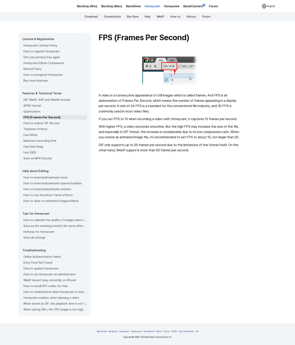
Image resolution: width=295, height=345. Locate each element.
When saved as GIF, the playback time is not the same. (55, 303)
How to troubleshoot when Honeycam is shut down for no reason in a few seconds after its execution (55, 292)
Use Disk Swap (33, 146)
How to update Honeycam (41, 268)
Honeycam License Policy (40, 45)
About (159, 331)
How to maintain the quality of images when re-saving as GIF (55, 220)
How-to (175, 16)
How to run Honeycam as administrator (49, 274)
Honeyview (171, 6)
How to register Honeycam (41, 51)
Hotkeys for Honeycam (39, 232)
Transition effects (35, 129)
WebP (160, 16)
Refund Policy (32, 69)
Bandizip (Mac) (111, 6)
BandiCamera (194, 6)
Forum (213, 6)
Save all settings (34, 237)
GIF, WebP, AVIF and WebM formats (47, 100)
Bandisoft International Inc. (159, 337)
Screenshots (112, 16)
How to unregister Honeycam (43, 75)
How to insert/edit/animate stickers (47, 189)
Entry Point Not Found (37, 262)
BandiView (133, 6)
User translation (186, 331)
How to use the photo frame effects (48, 195)
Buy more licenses (35, 80)
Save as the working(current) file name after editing (55, 226)
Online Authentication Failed (42, 257)
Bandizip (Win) (87, 6)
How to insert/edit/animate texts (45, 177)
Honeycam (152, 6)
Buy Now (133, 16)
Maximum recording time (39, 141)
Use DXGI (29, 152)
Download (91, 16)
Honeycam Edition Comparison (43, 63)
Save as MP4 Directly (37, 158)
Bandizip (113, 331)
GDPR (174, 331)
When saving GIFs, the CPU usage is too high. (53, 309)
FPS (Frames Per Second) (41, 117)
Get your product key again (41, 57)
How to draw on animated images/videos (51, 201)
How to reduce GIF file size (41, 123)
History (191, 16)
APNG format (32, 105)
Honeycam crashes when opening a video (51, 298)
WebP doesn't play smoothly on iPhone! (49, 280)
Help (148, 16)
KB (197, 331)
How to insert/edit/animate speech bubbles (52, 183)
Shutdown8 (148, 331)
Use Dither (30, 135)
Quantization (31, 111)
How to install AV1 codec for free (45, 286)
